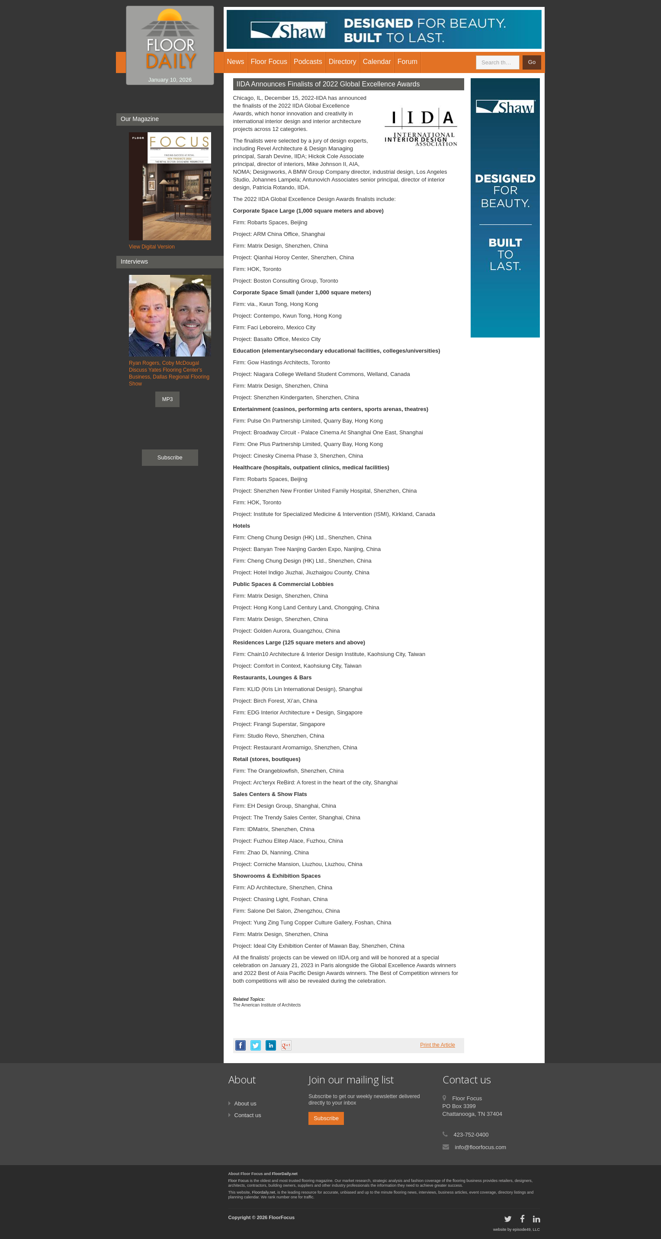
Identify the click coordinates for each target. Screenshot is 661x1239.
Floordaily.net (263, 1192)
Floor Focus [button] (269, 61)
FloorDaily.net (285, 1174)
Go (532, 62)
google (286, 1045)
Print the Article (437, 1045)
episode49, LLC (526, 1229)
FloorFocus (282, 1217)
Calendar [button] (377, 61)
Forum (407, 61)
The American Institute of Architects (267, 1005)
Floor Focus (238, 1180)
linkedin (271, 1045)
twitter (255, 1045)
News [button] (235, 61)
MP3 (167, 399)
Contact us (247, 1115)
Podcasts (308, 61)
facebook (240, 1045)
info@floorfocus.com (481, 1147)
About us (245, 1103)
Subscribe (170, 457)
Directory (342, 61)
